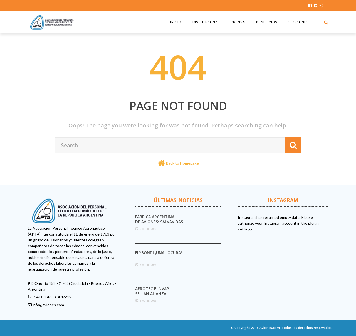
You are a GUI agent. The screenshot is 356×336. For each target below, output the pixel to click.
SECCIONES (298, 22)
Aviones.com (269, 327)
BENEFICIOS (266, 22)
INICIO (175, 22)
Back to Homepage (182, 163)
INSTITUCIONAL (206, 22)
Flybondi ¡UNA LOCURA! (158, 252)
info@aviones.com (48, 304)
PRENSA (238, 22)
